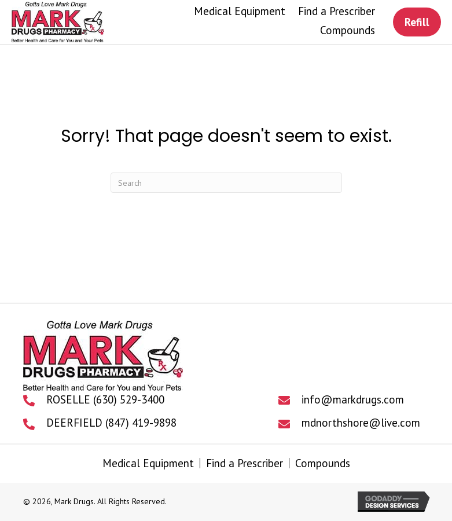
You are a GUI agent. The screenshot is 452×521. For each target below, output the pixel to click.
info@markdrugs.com (353, 399)
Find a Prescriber (244, 463)
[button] (417, 22)
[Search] (226, 183)
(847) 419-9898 (141, 423)
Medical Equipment (148, 463)
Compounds (322, 463)
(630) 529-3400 (128, 399)
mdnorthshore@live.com (361, 423)
